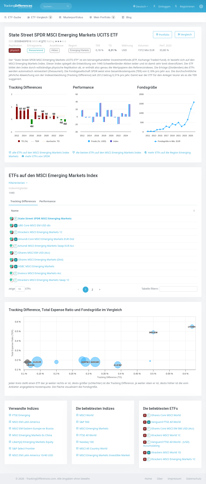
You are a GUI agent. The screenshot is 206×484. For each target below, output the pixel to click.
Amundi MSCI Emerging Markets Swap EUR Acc (46, 245)
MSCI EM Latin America (24, 422)
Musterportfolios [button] (71, 17)
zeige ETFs (20, 289)
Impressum (174, 478)
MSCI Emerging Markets (92, 428)
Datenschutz (193, 478)
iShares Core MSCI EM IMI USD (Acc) (172, 428)
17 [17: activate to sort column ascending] (190, 210)
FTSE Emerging (19, 415)
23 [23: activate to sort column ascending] (126, 210)
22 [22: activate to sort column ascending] (137, 210)
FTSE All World (86, 435)
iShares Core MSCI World (166, 415)
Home (148, 478)
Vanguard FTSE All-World (166, 422)
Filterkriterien (18, 182)
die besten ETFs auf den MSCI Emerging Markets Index (106, 152)
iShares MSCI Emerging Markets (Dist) (40, 259)
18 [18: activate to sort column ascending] (179, 210)
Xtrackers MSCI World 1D (166, 452)
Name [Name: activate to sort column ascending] (15, 210)
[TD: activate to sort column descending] (96, 210)
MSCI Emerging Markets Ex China (30, 435)
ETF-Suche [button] (12, 17)
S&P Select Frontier (22, 448)
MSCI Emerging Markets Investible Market (103, 455)
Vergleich (185, 34)
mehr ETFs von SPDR (36, 156)
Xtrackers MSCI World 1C (166, 435)
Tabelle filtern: (169, 289)
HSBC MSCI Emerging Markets (36, 266)
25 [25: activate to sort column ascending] (105, 210)
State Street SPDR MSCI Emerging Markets (45, 218)
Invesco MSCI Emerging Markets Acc (39, 273)
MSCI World (85, 415)
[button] (141, 6)
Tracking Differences (23, 201)
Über (160, 478)
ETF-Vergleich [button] (39, 17)
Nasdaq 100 (85, 442)
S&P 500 (82, 422)
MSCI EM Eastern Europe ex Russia (31, 428)
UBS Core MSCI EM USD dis (34, 225)
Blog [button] (126, 17)
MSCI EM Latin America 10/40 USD (31, 455)
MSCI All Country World (91, 448)
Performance (47, 201)
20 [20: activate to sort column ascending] (158, 210)
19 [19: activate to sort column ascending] (169, 210)
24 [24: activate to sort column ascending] (116, 210)
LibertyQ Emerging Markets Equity (31, 442)
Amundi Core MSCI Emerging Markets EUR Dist (46, 239)
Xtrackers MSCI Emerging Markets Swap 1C (43, 280)
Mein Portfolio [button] (102, 17)
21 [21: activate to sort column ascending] (147, 210)
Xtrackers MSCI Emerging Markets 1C (40, 232)
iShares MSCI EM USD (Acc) (34, 252)
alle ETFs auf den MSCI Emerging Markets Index (39, 152)
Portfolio (162, 35)
